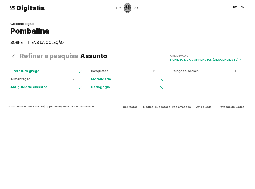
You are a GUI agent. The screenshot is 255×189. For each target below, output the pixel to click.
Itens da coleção (46, 42)
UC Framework (85, 106)
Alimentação (20, 79)
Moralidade (101, 79)
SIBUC (66, 106)
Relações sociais (185, 71)
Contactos (130, 106)
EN (243, 7)
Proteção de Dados (231, 106)
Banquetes (99, 71)
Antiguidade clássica (28, 87)
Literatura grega (24, 71)
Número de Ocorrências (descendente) (206, 58)
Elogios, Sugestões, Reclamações (167, 106)
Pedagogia (100, 87)
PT (235, 7)
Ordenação (179, 55)
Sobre (16, 42)
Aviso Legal (204, 106)
